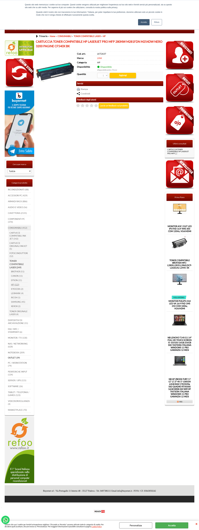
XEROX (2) (16, 306)
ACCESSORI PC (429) (18, 195)
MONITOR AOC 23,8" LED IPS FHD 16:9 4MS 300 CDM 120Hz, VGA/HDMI (180, 228)
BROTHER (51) (17, 271)
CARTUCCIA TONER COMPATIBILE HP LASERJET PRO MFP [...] (178, 151)
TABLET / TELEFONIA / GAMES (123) (18, 393)
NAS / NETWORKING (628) (18, 345)
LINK (99, 58)
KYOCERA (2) (17, 289)
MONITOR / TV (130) (17, 338)
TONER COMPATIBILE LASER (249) (16, 264)
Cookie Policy (96, 526)
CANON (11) (17, 276)
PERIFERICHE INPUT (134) (17, 373)
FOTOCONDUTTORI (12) (18, 254)
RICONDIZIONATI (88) (18, 189)
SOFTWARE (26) (15, 386)
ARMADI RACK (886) (17, 201)
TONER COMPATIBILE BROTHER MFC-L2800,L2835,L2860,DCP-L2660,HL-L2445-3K (179, 264)
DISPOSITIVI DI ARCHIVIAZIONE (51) (18, 321)
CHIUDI (196, 523)
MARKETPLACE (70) (17, 410)
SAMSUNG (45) (18, 302)
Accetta (172, 525)
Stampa (84, 89)
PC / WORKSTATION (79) (17, 364)
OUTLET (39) (14, 358)
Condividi (85, 93)
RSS (180, 402)
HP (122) (15, 285)
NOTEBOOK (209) (16, 352)
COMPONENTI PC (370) (16, 220)
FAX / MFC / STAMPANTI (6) (15, 330)
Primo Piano (180, 197)
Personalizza (136, 525)
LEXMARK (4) (17, 293)
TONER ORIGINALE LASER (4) (18, 313)
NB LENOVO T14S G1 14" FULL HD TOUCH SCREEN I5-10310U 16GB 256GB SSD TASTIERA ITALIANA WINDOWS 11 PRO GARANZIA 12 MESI (180, 343)
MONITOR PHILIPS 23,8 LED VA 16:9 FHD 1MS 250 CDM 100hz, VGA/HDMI (180, 305)
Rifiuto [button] (156, 22)
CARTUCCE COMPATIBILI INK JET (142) (17, 236)
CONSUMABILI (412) (17, 228)
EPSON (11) (16, 280)
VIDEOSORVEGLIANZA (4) (19, 402)
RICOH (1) (15, 297)
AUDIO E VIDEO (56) (17, 207)
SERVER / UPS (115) (17, 380)
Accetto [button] (144, 22)
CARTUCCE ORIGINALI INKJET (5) (18, 246)
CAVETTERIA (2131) (17, 213)
